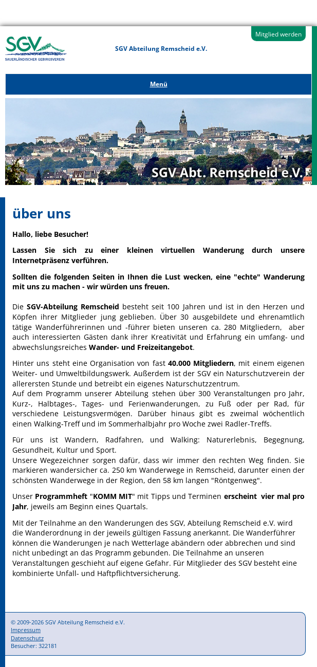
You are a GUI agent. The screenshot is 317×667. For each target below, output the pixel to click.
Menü (158, 84)
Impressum (26, 630)
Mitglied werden (278, 34)
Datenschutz (27, 638)
